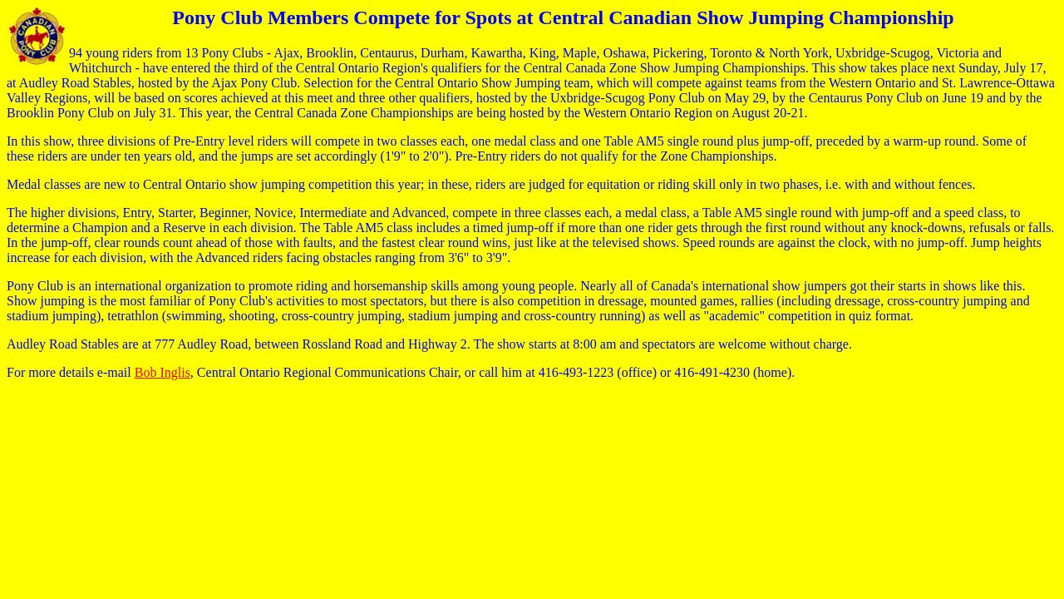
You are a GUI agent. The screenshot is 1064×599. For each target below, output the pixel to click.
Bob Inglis (162, 372)
